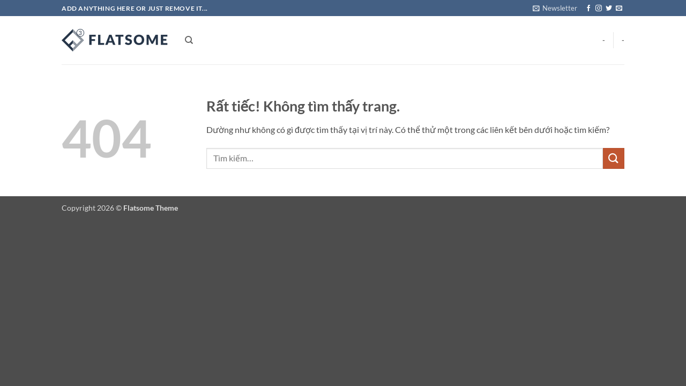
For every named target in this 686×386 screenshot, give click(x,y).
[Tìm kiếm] (189, 40)
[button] (555, 8)
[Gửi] (613, 158)
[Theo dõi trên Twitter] (609, 8)
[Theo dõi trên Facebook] (588, 8)
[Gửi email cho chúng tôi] (619, 8)
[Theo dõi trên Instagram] (598, 8)
